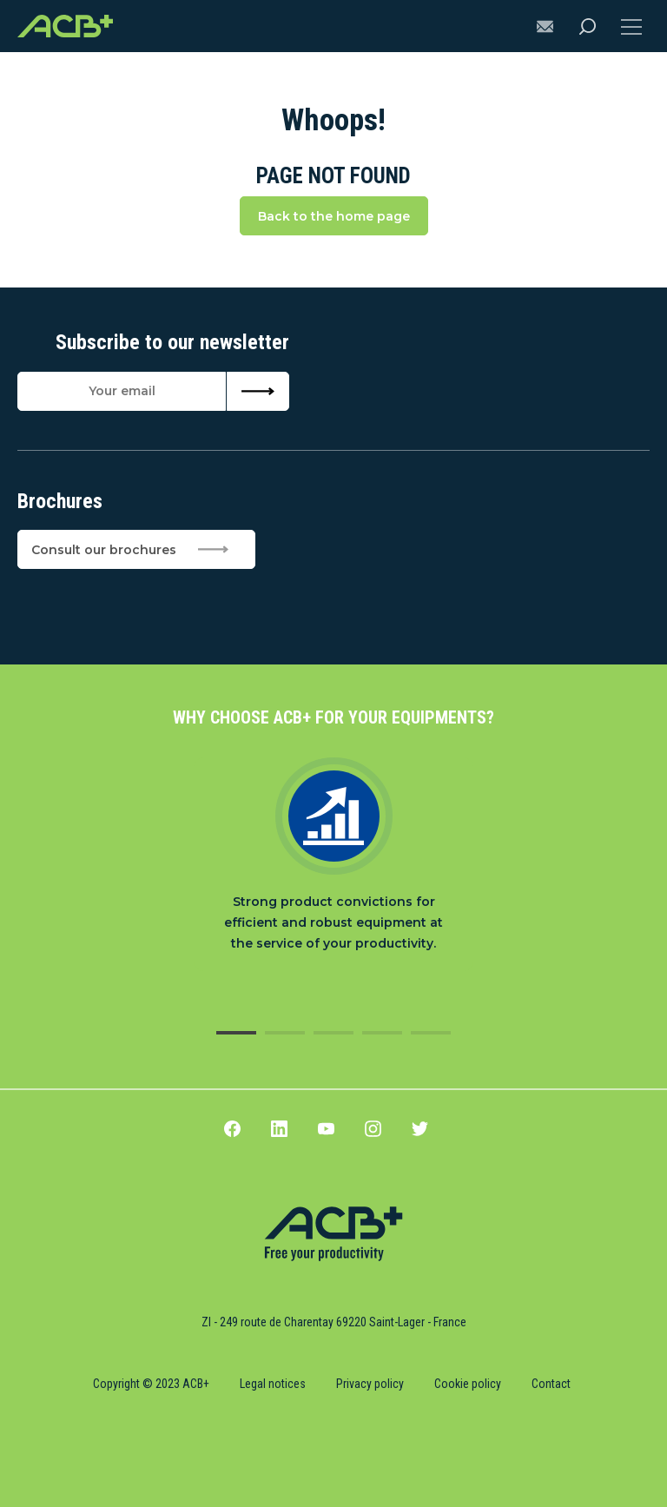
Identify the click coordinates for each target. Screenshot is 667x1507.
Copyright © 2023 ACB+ (151, 1384)
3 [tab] (333, 1032)
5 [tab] (431, 1032)
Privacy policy (370, 1384)
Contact (551, 1384)
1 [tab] (236, 1032)
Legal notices (273, 1384)
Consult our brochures (129, 549)
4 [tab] (382, 1032)
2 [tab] (285, 1032)
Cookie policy (467, 1384)
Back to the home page (334, 216)
